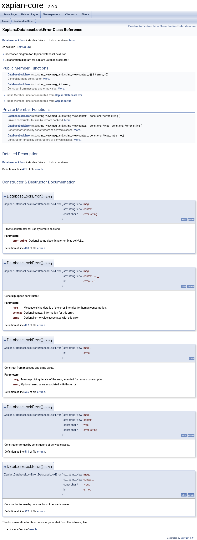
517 (26, 511)
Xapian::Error (63, 100)
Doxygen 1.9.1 (188, 538)
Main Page (10, 14)
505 (26, 391)
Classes (71, 14)
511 (26, 451)
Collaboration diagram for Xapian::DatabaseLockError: (35, 59)
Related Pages (29, 14)
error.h (24, 47)
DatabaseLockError (23, 21)
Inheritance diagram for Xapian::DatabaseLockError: (34, 54)
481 (24, 169)
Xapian (5, 21)
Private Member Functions (165, 26)
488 (26, 248)
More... (73, 40)
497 (26, 325)
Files (86, 14)
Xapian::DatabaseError (68, 95)
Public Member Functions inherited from (42, 95)
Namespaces (52, 14)
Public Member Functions (140, 26)
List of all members (187, 26)
